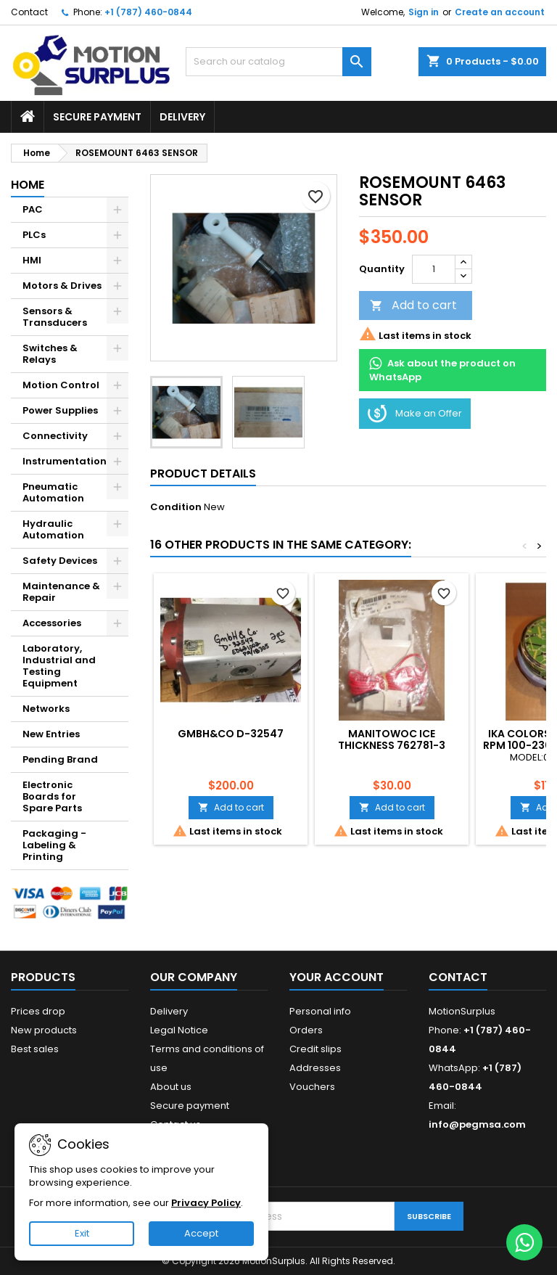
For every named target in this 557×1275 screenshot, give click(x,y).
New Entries (51, 734)
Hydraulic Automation (53, 529)
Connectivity (55, 436)
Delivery (182, 117)
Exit (82, 1233)
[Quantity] (433, 269)
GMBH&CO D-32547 (231, 733)
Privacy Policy (206, 1203)
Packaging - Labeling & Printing (54, 845)
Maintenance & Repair (61, 591)
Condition (176, 507)
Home (27, 184)
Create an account (500, 12)
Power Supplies (60, 410)
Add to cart (413, 305)
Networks (46, 709)
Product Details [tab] (203, 473)
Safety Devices (59, 560)
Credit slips (315, 1049)
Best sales (35, 1049)
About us (170, 1087)
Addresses (315, 1068)
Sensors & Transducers (54, 316)
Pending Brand (60, 759)
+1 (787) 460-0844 (148, 12)
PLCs (34, 235)
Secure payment (97, 117)
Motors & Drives (62, 285)
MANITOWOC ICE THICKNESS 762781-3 (391, 739)
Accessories (51, 623)
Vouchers (312, 1087)
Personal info (320, 1011)
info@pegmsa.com (477, 1124)
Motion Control (60, 385)
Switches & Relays (50, 353)
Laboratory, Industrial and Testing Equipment (59, 665)
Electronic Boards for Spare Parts (52, 796)
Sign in (423, 12)
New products (44, 1030)
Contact (29, 12)
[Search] (278, 61)
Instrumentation (64, 461)
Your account (336, 977)
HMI (31, 260)
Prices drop (38, 1011)
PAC (32, 209)
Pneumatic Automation (53, 492)
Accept (201, 1233)
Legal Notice (179, 1030)
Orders (306, 1030)
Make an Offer (415, 413)
